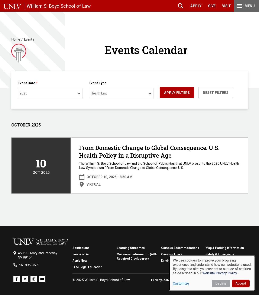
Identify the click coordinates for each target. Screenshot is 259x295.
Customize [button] (181, 283)
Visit (226, 6)
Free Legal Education (87, 267)
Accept (241, 283)
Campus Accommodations (180, 248)
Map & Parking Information (224, 248)
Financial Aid (81, 254)
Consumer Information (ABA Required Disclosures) (137, 256)
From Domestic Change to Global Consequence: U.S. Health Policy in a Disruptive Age (149, 151)
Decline (221, 283)
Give (212, 6)
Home (15, 39)
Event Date (26, 83)
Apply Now (79, 260)
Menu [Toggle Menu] (245, 5)
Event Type (98, 83)
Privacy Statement (164, 280)
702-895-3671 (29, 265)
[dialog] (212, 273)
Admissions (81, 248)
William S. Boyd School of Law (59, 6)
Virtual (94, 184)
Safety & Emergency (219, 254)
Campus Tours (171, 254)
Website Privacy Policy (219, 273)
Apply (196, 6)
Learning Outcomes (131, 248)
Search (181, 6)
